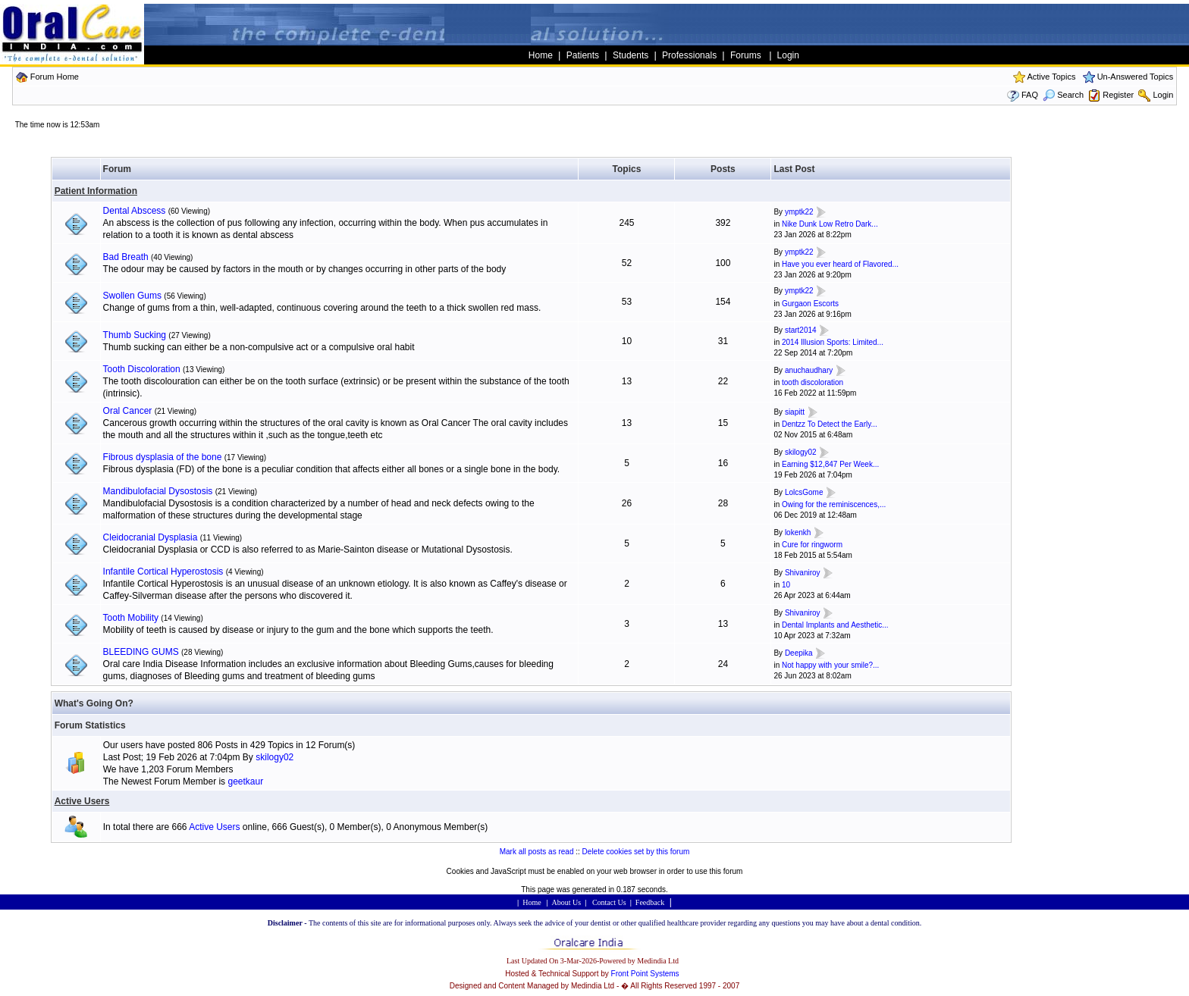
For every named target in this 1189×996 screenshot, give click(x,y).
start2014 (801, 330)
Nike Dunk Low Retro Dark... (830, 224)
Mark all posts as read (537, 851)
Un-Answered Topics (1135, 76)
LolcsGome (804, 492)
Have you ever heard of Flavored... (840, 264)
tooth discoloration (812, 382)
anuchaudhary (809, 370)
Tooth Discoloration (141, 369)
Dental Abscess (134, 210)
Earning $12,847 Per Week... (830, 464)
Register (1118, 94)
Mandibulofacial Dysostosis (158, 491)
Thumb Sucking (134, 335)
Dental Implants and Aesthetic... (835, 625)
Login (1163, 94)
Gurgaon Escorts (810, 303)
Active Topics (1051, 76)
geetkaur (245, 781)
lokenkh (798, 532)
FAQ (1029, 94)
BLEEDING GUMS (141, 652)
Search (1063, 94)
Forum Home (54, 76)
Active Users (82, 801)
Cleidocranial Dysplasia (150, 537)
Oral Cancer (127, 411)
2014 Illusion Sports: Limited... (832, 342)
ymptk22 (799, 212)
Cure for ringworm (812, 544)
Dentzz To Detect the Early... (829, 424)
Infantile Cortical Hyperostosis (163, 571)
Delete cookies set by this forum (636, 851)
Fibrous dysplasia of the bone (162, 457)
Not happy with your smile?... (830, 665)
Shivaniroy (802, 572)
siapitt (795, 412)
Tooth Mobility (130, 617)
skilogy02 (801, 452)
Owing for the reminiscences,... (834, 504)
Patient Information (96, 191)
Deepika (799, 653)
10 (786, 585)
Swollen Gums (132, 295)
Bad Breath (126, 257)
